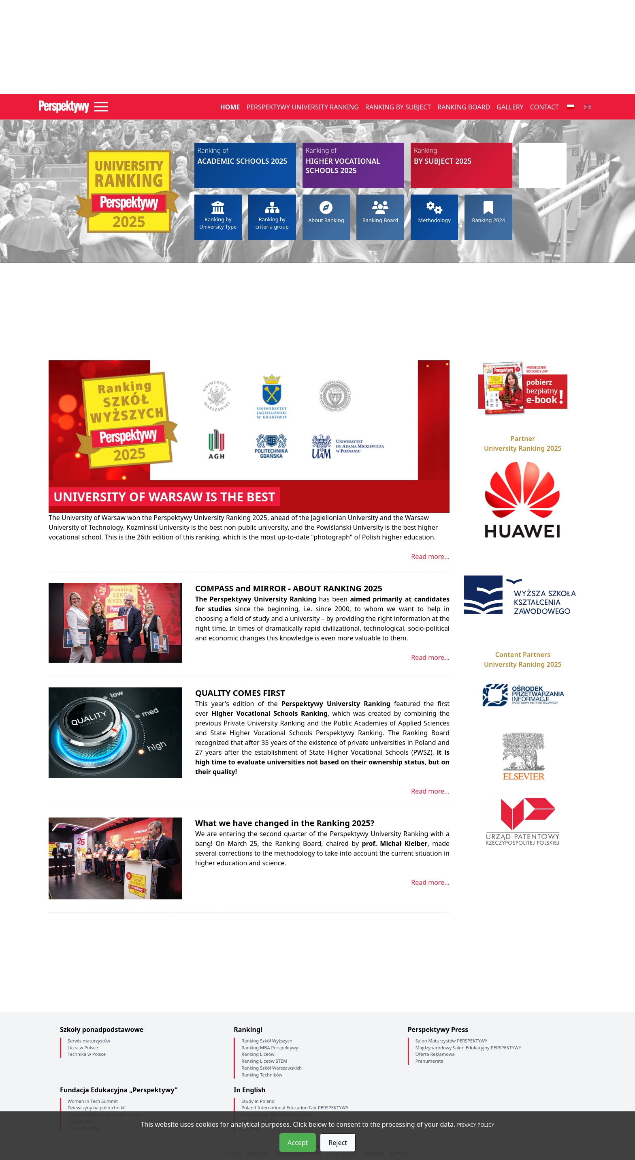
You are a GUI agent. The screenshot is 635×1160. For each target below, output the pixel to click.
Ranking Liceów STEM (264, 1061)
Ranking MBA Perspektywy (269, 1047)
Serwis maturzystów (89, 1041)
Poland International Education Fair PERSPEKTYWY (294, 1107)
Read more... (430, 556)
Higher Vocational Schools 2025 (353, 160)
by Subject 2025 (461, 156)
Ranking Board (463, 107)
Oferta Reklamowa (435, 1054)
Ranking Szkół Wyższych (266, 1041)
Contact (544, 107)
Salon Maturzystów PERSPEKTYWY (452, 1041)
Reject (337, 1142)
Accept (298, 1142)
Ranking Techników (261, 1075)
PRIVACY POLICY (475, 1124)
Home (230, 107)
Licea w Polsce (83, 1047)
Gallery (510, 107)
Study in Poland (258, 1101)
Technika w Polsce (87, 1054)
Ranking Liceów (257, 1054)
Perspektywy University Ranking (302, 107)
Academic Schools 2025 (245, 156)
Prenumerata (429, 1061)
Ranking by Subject (398, 107)
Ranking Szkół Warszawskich (271, 1068)
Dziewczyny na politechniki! (97, 1107)
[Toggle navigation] (101, 106)
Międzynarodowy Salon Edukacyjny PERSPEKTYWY (468, 1047)
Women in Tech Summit (93, 1101)
